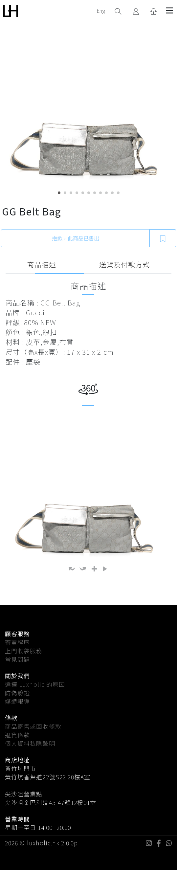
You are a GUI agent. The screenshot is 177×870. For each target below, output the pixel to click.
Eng (101, 10)
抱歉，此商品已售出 (75, 238)
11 (118, 192)
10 (112, 192)
